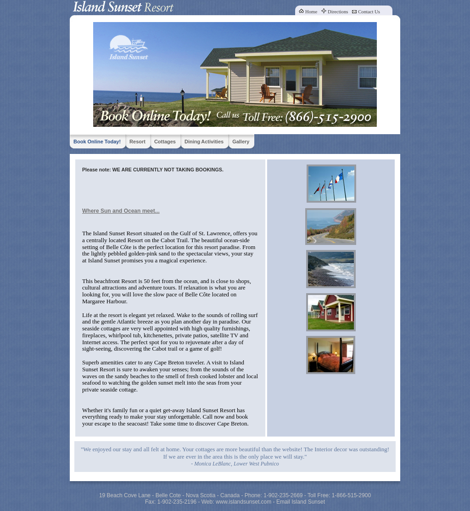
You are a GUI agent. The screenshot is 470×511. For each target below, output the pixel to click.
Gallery (240, 141)
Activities (212, 141)
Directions (338, 11)
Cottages (165, 141)
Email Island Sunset (300, 502)
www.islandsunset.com (243, 502)
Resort (137, 141)
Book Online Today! (97, 141)
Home (311, 11)
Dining (192, 141)
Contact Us (369, 11)
